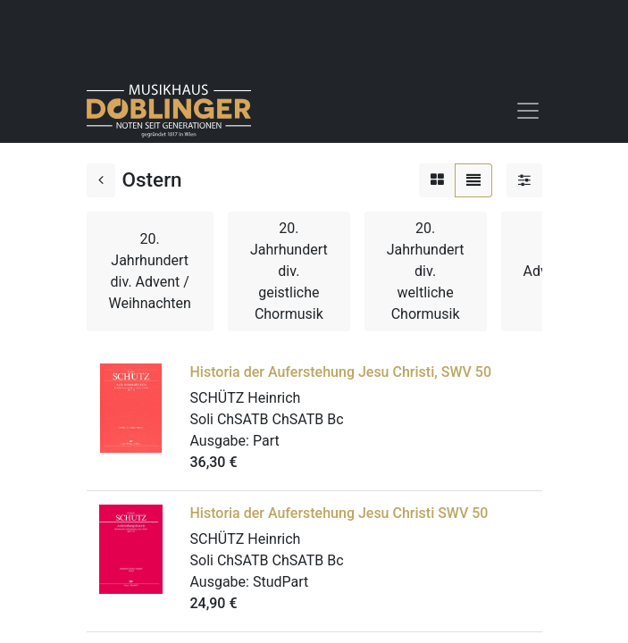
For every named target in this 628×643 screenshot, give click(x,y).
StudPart (280, 581)
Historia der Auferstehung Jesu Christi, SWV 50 (341, 371)
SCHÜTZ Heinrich (245, 397)
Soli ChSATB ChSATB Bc (267, 419)
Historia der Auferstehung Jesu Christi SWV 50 (339, 513)
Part (266, 440)
